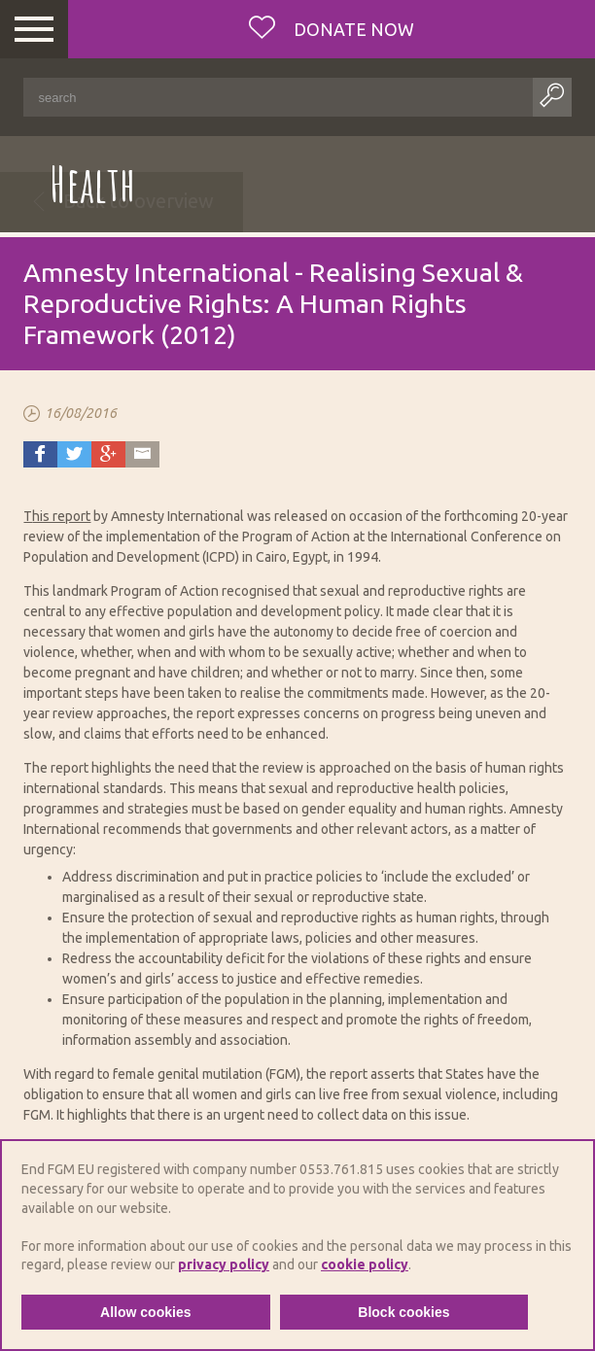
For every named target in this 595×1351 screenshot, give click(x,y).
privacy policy (223, 1264)
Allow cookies (145, 1312)
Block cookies (403, 1312)
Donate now (352, 29)
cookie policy (364, 1264)
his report (61, 516)
